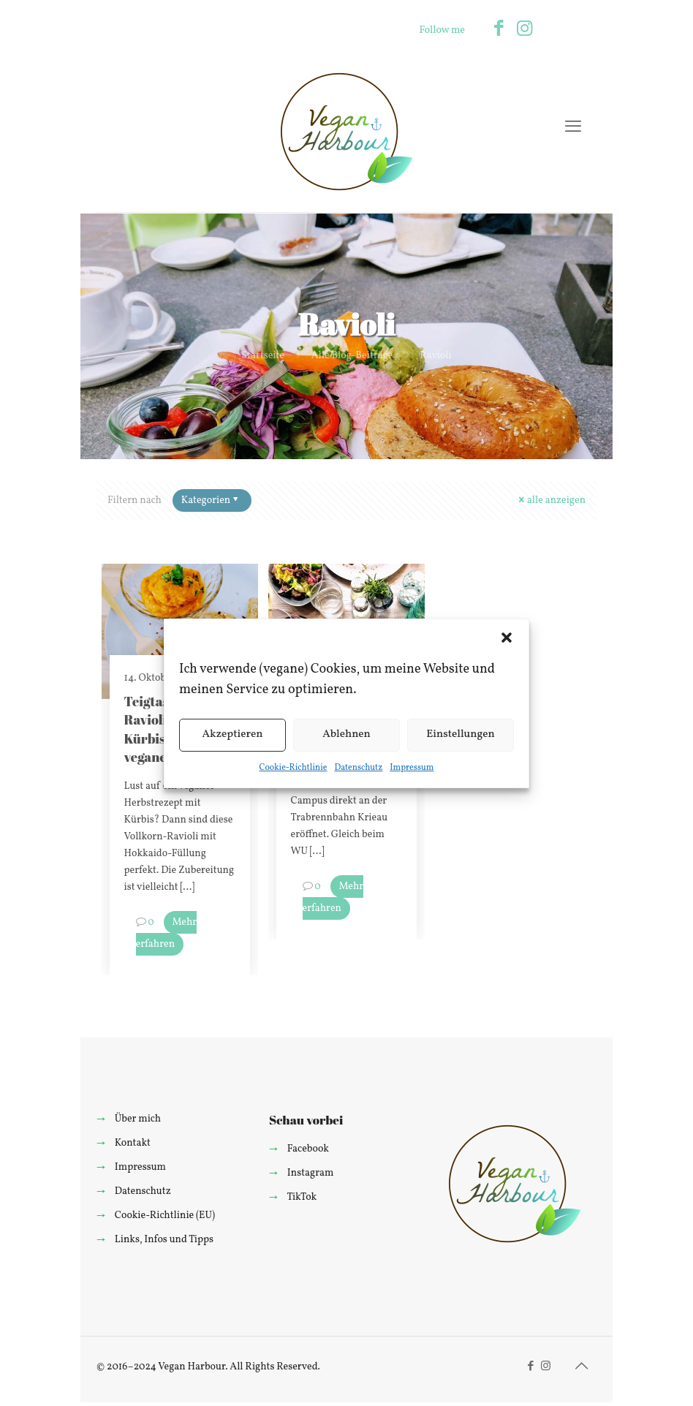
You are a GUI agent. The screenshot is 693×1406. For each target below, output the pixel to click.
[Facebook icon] (499, 29)
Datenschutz (358, 768)
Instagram (310, 1173)
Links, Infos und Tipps (164, 1240)
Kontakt (133, 1143)
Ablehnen (346, 734)
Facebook (308, 1149)
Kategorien (211, 500)
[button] (506, 637)
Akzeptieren (232, 734)
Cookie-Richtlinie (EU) (165, 1215)
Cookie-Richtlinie (293, 768)
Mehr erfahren (166, 933)
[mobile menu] (573, 128)
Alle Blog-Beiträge (352, 356)
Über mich (138, 1119)
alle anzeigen (551, 500)
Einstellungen (460, 734)
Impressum (411, 768)
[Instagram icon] (524, 29)
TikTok (302, 1197)
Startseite (262, 356)
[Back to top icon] (581, 1367)
